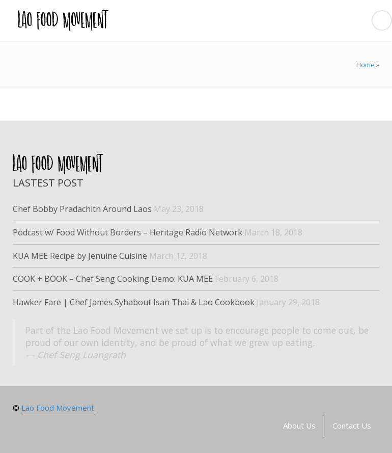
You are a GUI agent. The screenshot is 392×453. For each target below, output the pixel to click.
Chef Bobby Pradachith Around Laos (82, 209)
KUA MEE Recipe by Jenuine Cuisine (80, 255)
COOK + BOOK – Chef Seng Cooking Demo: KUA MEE (113, 278)
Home (365, 64)
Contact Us (351, 425)
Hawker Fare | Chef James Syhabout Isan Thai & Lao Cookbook (134, 302)
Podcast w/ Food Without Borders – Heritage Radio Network (127, 232)
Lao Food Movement (57, 408)
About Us (299, 425)
